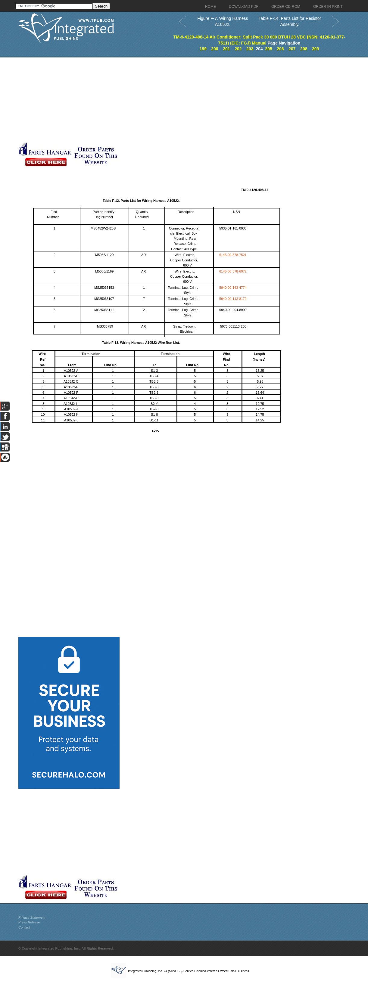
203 (249, 48)
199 (202, 48)
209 (315, 48)
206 (280, 48)
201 (226, 48)
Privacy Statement (31, 917)
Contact (24, 927)
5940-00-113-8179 (233, 298)
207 (291, 48)
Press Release (29, 922)
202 (238, 48)
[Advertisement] (146, 99)
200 (214, 48)
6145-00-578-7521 (233, 255)
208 (303, 48)
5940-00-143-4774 (233, 287)
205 (268, 48)
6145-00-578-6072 (233, 271)
